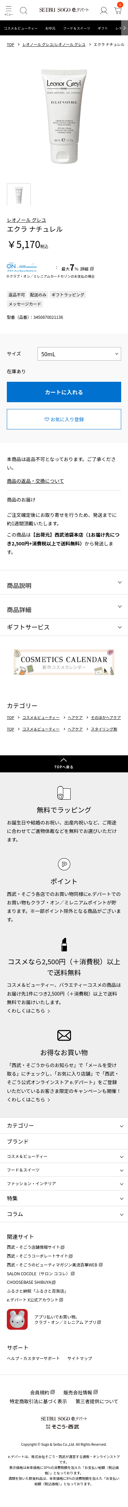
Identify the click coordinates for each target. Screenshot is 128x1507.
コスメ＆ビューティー (21, 28)
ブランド (18, 1141)
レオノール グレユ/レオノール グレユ (53, 44)
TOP (10, 44)
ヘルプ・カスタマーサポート (33, 1358)
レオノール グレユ (26, 219)
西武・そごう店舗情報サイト (33, 1247)
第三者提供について (96, 1401)
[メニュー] (8, 10)
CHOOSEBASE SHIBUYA (29, 1282)
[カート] (118, 10)
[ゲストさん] (103, 10)
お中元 (50, 28)
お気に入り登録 (67, 419)
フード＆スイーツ (76, 28)
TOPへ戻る (63, 766)
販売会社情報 (77, 1392)
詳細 (84, 269)
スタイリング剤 (104, 729)
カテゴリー (20, 1125)
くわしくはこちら (26, 1010)
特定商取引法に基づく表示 (38, 1401)
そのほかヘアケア (106, 717)
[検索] (23, 10)
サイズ (14, 353)
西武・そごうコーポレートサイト (37, 1256)
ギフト (103, 28)
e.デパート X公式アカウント (33, 1300)
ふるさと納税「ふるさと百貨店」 (37, 1291)
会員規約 (39, 1392)
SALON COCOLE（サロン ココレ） (38, 1273)
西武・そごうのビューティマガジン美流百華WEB (52, 1264)
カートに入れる (64, 392)
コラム (15, 1214)
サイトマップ (80, 1358)
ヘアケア (75, 717)
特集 (12, 1198)
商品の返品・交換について (35, 480)
